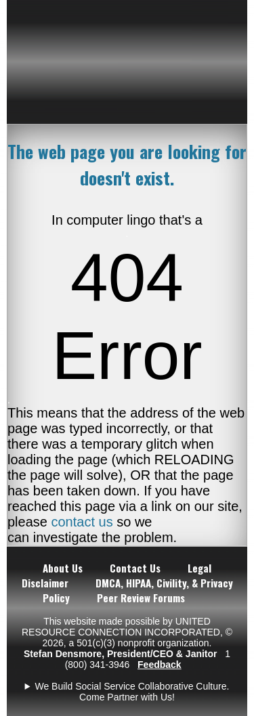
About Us (63, 567)
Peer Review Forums (141, 597)
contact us (82, 521)
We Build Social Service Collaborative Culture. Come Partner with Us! (132, 691)
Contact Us (135, 567)
